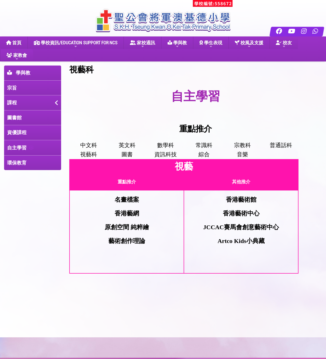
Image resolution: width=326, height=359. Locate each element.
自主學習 (16, 148)
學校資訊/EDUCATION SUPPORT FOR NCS (75, 44)
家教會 (16, 57)
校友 (284, 44)
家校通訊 (142, 44)
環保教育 (16, 163)
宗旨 (12, 88)
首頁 (13, 42)
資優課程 (16, 132)
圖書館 (14, 118)
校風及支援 (249, 44)
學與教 (177, 44)
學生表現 (210, 44)
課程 (12, 103)
